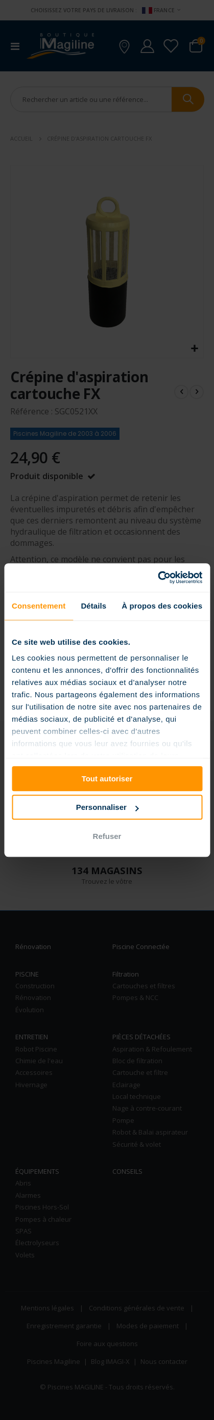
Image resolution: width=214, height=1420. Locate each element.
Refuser (107, 836)
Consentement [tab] (38, 605)
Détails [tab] (93, 605)
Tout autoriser (107, 778)
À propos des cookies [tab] (162, 605)
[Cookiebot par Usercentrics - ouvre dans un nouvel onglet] (157, 577)
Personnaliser (107, 807)
